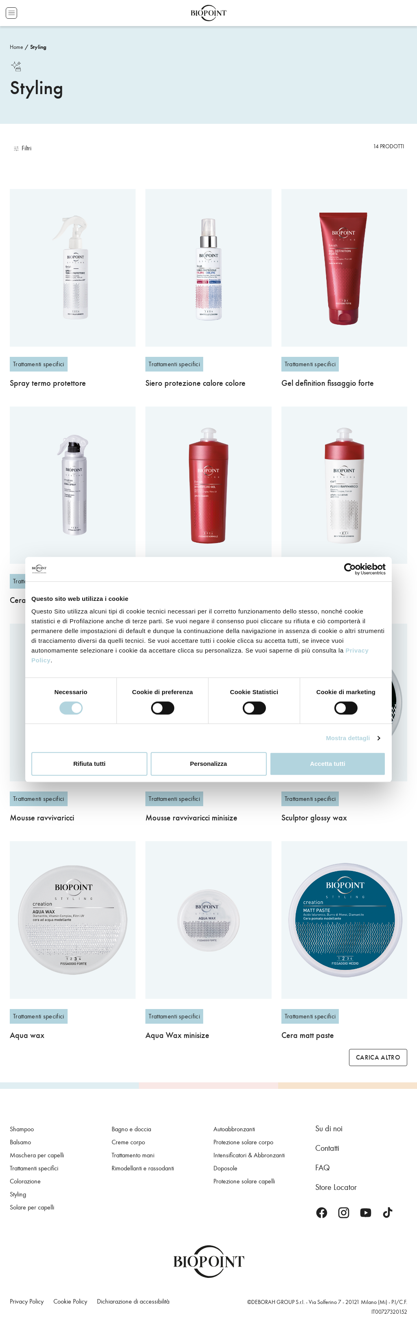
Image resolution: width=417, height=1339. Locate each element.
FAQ (322, 1167)
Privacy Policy (27, 1301)
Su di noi (328, 1128)
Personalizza (208, 763)
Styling (38, 47)
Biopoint (208, 13)
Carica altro (378, 1057)
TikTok (387, 1212)
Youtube (365, 1212)
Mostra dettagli (348, 737)
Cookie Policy (70, 1301)
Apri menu (11, 13)
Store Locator (336, 1187)
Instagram (343, 1212)
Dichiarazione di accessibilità (133, 1301)
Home (16, 47)
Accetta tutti (327, 763)
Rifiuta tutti (89, 763)
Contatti (327, 1148)
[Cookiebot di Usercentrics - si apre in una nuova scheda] (350, 569)
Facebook (321, 1212)
